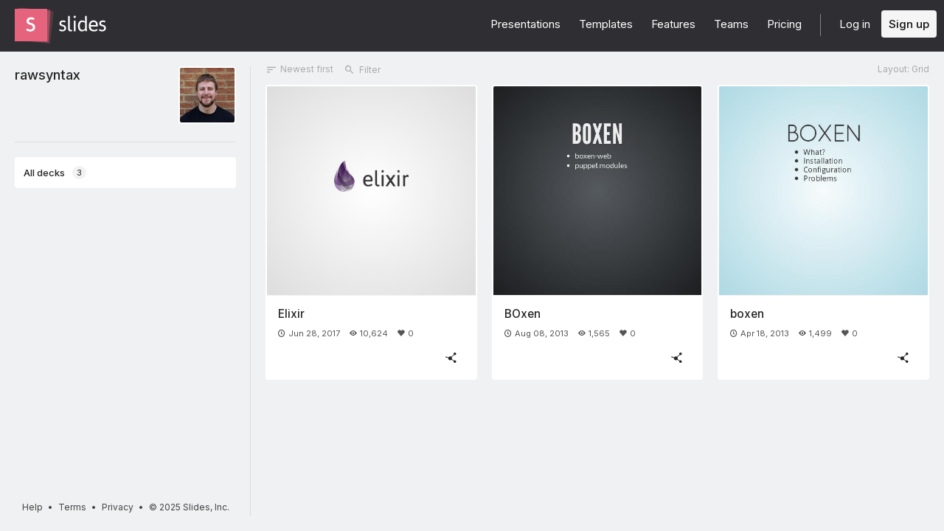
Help (32, 507)
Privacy (117, 507)
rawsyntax (47, 74)
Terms (72, 507)
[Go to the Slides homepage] (31, 25)
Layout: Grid (903, 68)
